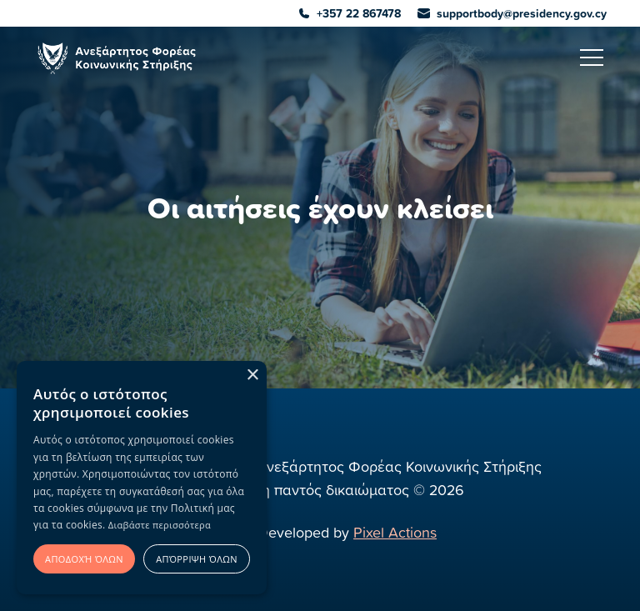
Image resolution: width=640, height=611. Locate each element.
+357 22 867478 (350, 13)
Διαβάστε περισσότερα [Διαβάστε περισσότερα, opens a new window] (159, 524)
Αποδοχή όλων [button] (84, 559)
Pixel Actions (395, 532)
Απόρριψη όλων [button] (197, 559)
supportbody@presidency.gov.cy (512, 13)
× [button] (252, 375)
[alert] (142, 477)
